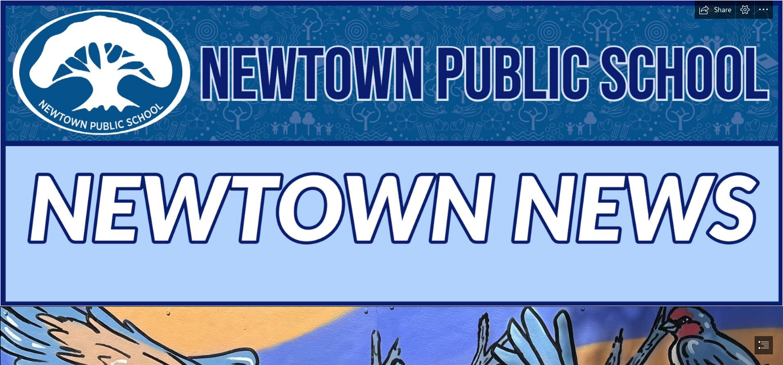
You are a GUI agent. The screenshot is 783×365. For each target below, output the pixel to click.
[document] (391, 182)
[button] (715, 10)
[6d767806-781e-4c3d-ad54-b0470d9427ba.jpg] (391, 153)
